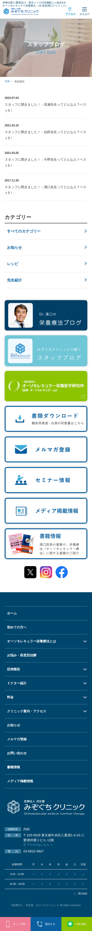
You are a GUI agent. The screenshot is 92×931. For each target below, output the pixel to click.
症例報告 (13, 669)
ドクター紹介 (17, 683)
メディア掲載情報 (20, 781)
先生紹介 (14, 280)
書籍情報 (13, 767)
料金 (10, 697)
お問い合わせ (17, 753)
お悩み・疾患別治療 (21, 655)
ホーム (12, 613)
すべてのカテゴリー (24, 231)
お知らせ (14, 247)
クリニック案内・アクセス (26, 711)
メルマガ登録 (17, 739)
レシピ (12, 264)
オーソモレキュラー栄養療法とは (31, 641)
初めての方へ (17, 627)
